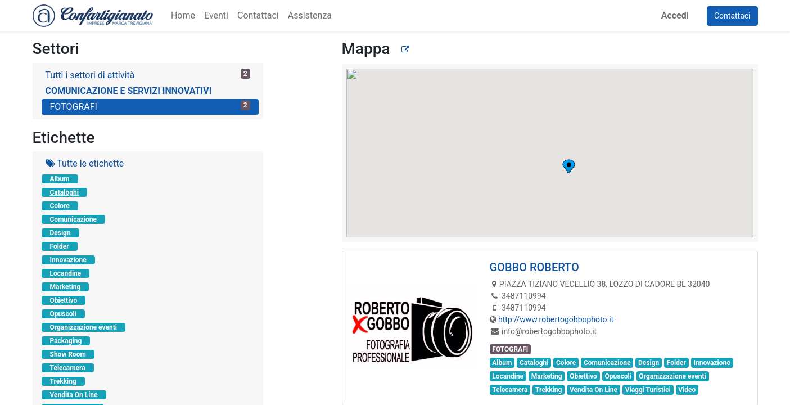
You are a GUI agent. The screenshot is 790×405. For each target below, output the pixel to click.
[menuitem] (183, 15)
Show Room (68, 354)
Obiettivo (64, 300)
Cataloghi (64, 192)
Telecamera (67, 368)
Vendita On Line (74, 395)
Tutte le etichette (85, 163)
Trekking (63, 381)
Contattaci (732, 15)
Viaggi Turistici (648, 390)
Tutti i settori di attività (148, 74)
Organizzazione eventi (83, 327)
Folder (59, 246)
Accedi (675, 15)
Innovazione (68, 260)
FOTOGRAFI (150, 106)
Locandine (66, 273)
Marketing (65, 287)
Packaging (66, 341)
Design (60, 233)
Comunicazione (73, 219)
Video (687, 390)
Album (60, 179)
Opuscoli (63, 314)
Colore (60, 206)
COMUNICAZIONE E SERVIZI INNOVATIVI (129, 91)
